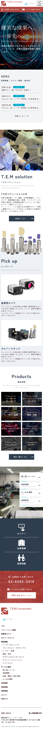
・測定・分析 (6, 654)
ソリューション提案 (8, 630)
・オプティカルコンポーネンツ (12, 657)
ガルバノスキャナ (7, 638)
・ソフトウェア (6, 663)
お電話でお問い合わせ (12, 9)
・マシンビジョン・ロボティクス (13, 648)
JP (26, 3)
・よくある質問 (6, 679)
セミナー (4, 695)
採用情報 (4, 687)
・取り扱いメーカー (8, 670)
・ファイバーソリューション (11, 660)
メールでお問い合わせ (33, 9)
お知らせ (4, 699)
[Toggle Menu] (39, 3)
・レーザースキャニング (10, 645)
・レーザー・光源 (7, 651)
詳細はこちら (21, 116)
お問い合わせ (6, 713)
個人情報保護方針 (35, 713)
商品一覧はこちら (23, 457)
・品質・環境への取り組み (11, 676)
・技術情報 (5, 673)
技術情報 (4, 691)
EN (32, 3)
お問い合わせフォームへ (21, 595)
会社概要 (4, 683)
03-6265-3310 (21, 581)
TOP (3, 626)
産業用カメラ (6, 634)
